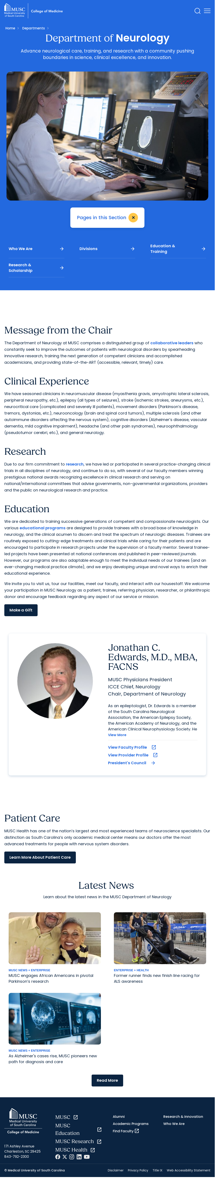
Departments (33, 28)
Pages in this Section (108, 217)
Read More (107, 1080)
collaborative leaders (171, 343)
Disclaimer (116, 1170)
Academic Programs (131, 1123)
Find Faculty (126, 1131)
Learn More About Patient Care (40, 857)
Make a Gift (21, 610)
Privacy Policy (138, 1170)
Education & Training (178, 248)
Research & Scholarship (36, 267)
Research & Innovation (183, 1116)
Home (10, 28)
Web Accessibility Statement (188, 1170)
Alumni (119, 1116)
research (75, 464)
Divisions (107, 249)
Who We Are (36, 249)
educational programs (42, 528)
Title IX (157, 1170)
